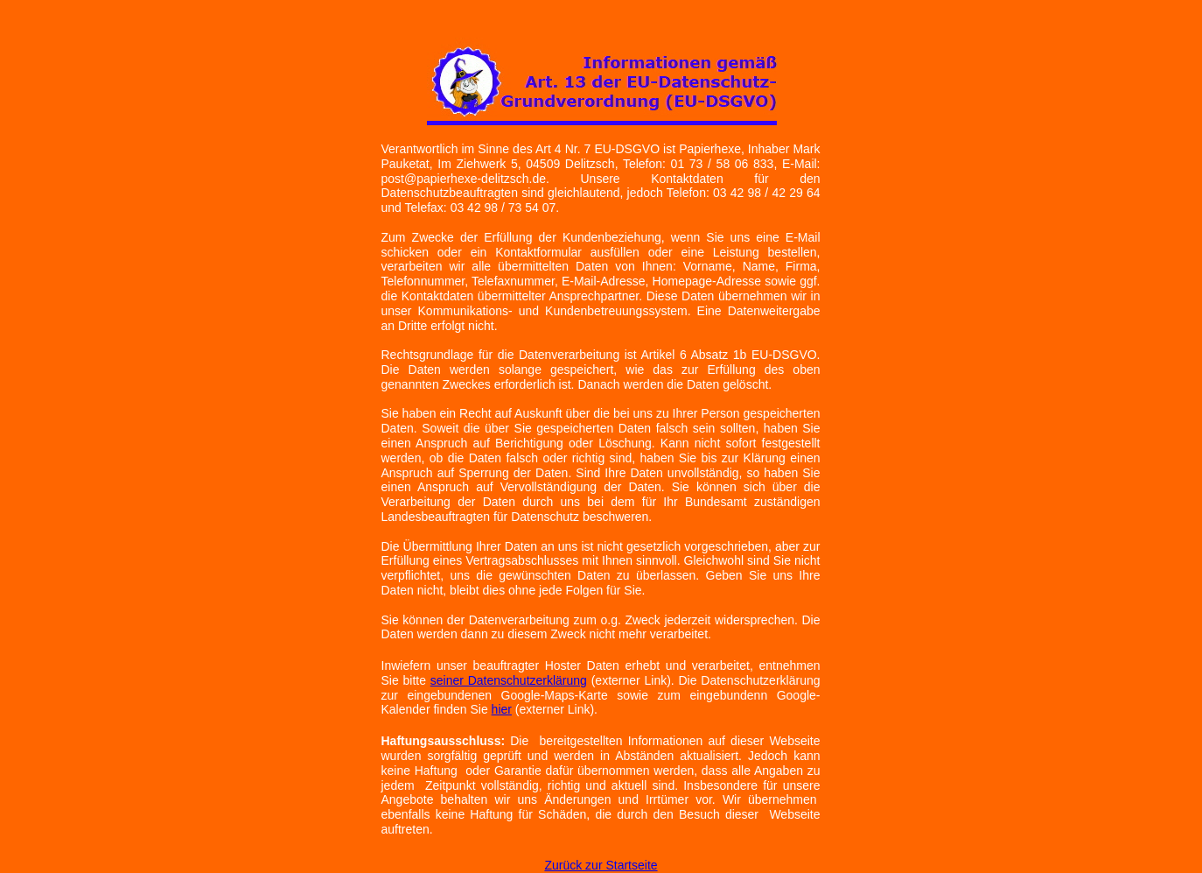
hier (502, 709)
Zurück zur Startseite (600, 865)
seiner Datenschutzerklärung (508, 680)
